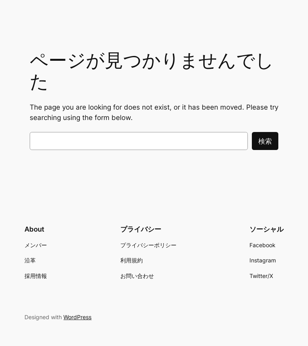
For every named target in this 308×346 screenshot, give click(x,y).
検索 (265, 141)
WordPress (77, 317)
